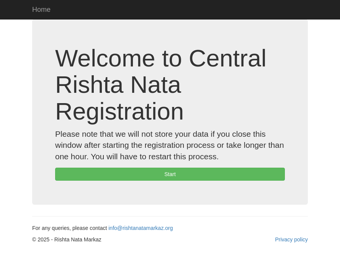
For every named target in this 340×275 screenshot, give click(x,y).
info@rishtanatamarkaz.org (140, 228)
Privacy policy (291, 239)
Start (170, 174)
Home (41, 9)
